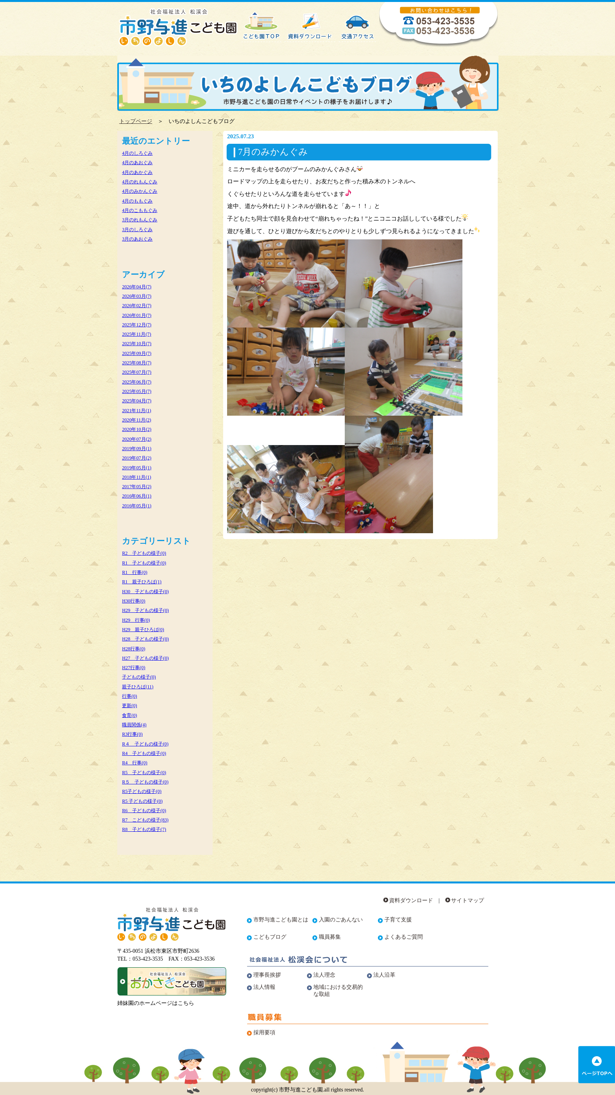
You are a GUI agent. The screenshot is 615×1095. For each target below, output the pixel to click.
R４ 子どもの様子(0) (145, 744)
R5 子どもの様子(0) (144, 772)
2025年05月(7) (136, 391)
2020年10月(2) (136, 429)
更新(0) (129, 705)
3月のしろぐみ (137, 229)
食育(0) (129, 715)
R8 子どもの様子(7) (144, 829)
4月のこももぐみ (139, 210)
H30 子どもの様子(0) (145, 591)
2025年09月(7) (136, 353)
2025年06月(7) (136, 382)
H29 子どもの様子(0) (145, 610)
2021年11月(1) (136, 410)
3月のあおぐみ (137, 239)
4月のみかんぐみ (139, 191)
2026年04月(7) (136, 287)
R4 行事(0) (134, 763)
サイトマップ (467, 900)
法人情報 (264, 987)
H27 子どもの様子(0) (145, 658)
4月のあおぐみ (137, 162)
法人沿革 (384, 975)
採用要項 (264, 1032)
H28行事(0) (133, 649)
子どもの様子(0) (139, 677)
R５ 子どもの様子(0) (145, 782)
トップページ (135, 121)
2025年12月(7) (136, 325)
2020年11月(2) (136, 420)
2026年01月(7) (136, 315)
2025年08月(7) (136, 363)
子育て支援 (398, 920)
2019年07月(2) (136, 458)
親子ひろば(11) (137, 687)
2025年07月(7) (136, 372)
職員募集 (330, 937)
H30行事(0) (133, 601)
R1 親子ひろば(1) (141, 582)
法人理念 (324, 975)
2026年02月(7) (136, 305)
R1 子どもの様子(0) (144, 563)
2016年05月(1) (136, 506)
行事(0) (129, 696)
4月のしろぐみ (137, 153)
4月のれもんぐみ (139, 182)
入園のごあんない (341, 920)
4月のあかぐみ (137, 172)
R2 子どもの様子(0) (144, 553)
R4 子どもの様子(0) (144, 753)
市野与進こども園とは (280, 920)
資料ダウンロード (411, 900)
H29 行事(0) (136, 620)
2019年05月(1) (136, 468)
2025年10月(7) (136, 343)
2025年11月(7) (136, 334)
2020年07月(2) (136, 439)
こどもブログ (269, 937)
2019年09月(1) (136, 448)
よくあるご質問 (403, 937)
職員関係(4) (134, 725)
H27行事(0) (133, 667)
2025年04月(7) (136, 401)
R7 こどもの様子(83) (145, 820)
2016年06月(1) (136, 496)
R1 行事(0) (134, 572)
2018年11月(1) (136, 477)
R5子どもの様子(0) (141, 791)
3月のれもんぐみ (139, 220)
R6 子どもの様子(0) (144, 810)
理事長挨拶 (267, 975)
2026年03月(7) (136, 296)
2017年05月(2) (136, 486)
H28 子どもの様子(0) (145, 639)
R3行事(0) (132, 734)
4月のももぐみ (137, 201)
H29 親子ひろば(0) (143, 629)
